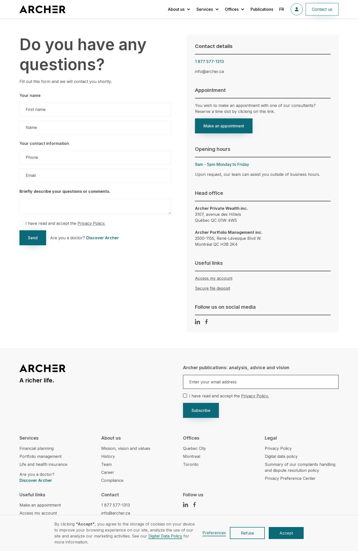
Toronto (190, 464)
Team (106, 464)
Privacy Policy (278, 448)
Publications (262, 9)
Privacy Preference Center (290, 478)
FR (281, 9)
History (108, 456)
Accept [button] (286, 533)
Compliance (112, 480)
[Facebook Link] (206, 321)
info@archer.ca (209, 71)
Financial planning (36, 448)
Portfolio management (40, 456)
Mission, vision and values (125, 448)
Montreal (191, 456)
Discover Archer (102, 237)
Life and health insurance (43, 464)
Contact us (322, 9)
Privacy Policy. (91, 223)
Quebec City (194, 448)
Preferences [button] (214, 532)
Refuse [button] (247, 533)
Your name (30, 95)
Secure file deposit (212, 288)
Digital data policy (281, 456)
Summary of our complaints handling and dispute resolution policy (300, 467)
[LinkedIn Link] (197, 321)
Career (107, 472)
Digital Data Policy (165, 536)
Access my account (213, 278)
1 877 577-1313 (209, 61)
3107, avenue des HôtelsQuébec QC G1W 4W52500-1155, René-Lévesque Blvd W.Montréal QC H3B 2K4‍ (229, 226)
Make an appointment (223, 125)
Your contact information (44, 143)
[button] (179, 9)
